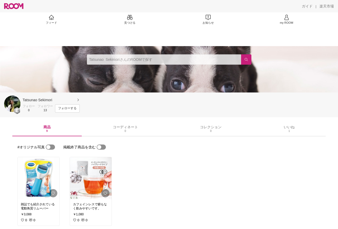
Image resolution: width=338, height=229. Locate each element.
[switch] (50, 147)
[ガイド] (307, 6)
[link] (38, 178)
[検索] (246, 59)
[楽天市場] (326, 6)
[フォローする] (67, 108)
